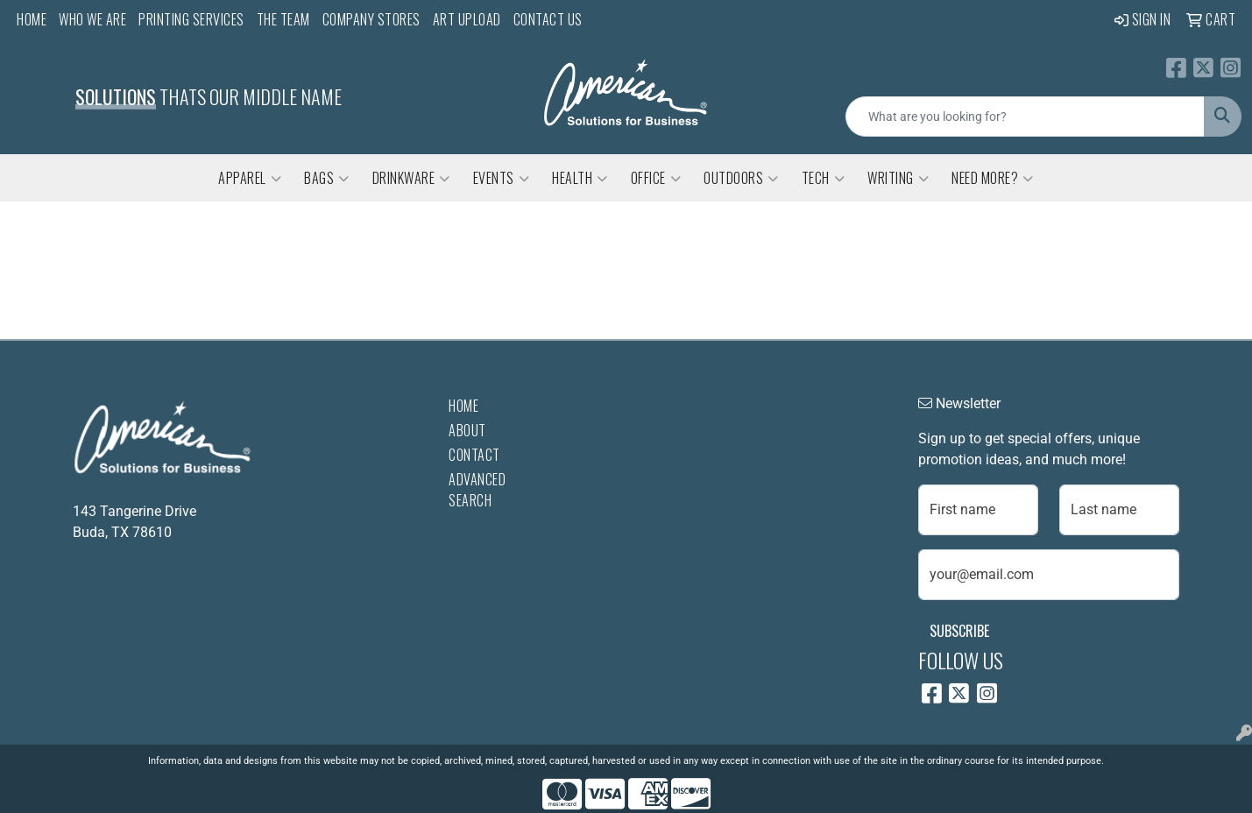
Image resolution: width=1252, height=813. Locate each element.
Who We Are (92, 19)
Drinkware (411, 177)
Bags (327, 177)
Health (580, 177)
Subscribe (959, 630)
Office (656, 177)
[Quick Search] (1025, 116)
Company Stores (371, 19)
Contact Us (548, 19)
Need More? (992, 177)
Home (31, 19)
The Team (283, 19)
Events (501, 177)
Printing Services (191, 19)
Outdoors (741, 177)
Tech (823, 177)
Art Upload (467, 19)
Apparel (249, 177)
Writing (898, 177)
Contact (474, 454)
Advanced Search (477, 490)
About (467, 430)
